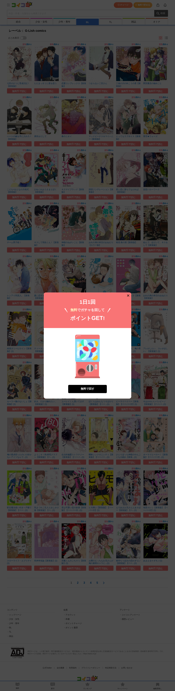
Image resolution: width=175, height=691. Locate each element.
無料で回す (87, 379)
